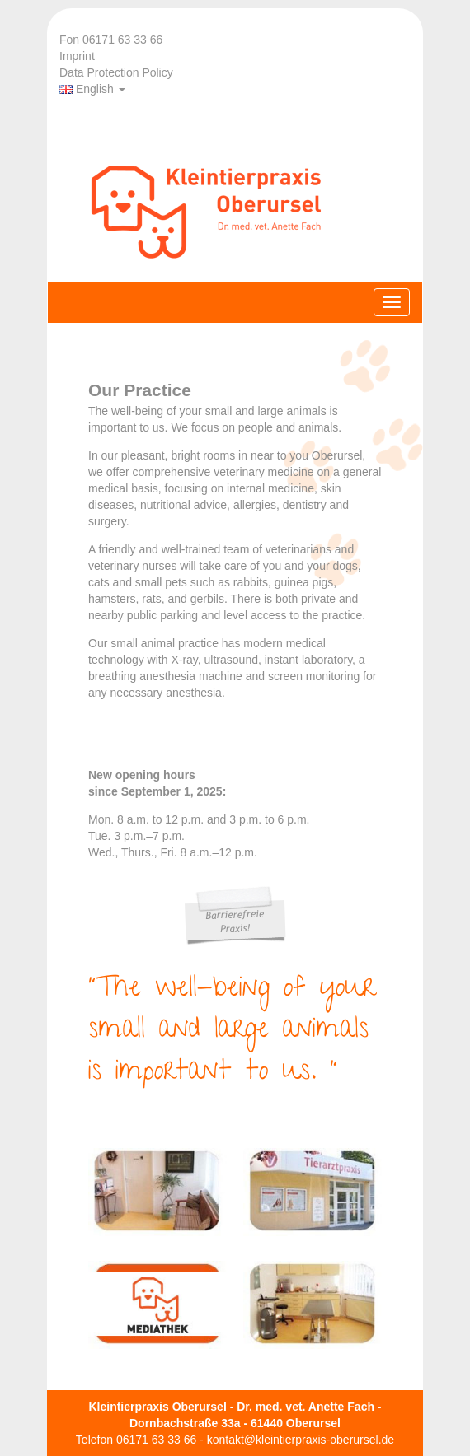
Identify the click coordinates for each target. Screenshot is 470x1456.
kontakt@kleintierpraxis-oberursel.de (300, 1439)
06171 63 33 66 (156, 1439)
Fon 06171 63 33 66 (110, 39)
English (92, 89)
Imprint (77, 56)
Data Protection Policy (116, 72)
